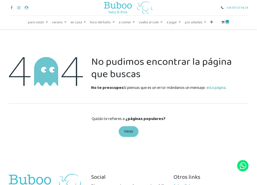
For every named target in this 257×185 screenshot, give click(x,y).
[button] (211, 22)
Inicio (128, 131)
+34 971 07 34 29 (237, 7)
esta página (216, 88)
